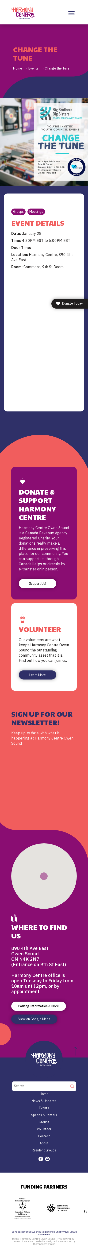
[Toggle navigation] (71, 13)
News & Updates (44, 1101)
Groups (18, 211)
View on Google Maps (34, 1019)
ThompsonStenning (44, 1244)
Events (33, 68)
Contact (44, 1136)
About (44, 1143)
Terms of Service (23, 1241)
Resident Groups (44, 1150)
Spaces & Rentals (44, 1115)
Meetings (36, 211)
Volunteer (44, 1129)
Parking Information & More (38, 1006)
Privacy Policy (65, 1239)
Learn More (37, 675)
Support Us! (37, 583)
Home (17, 68)
